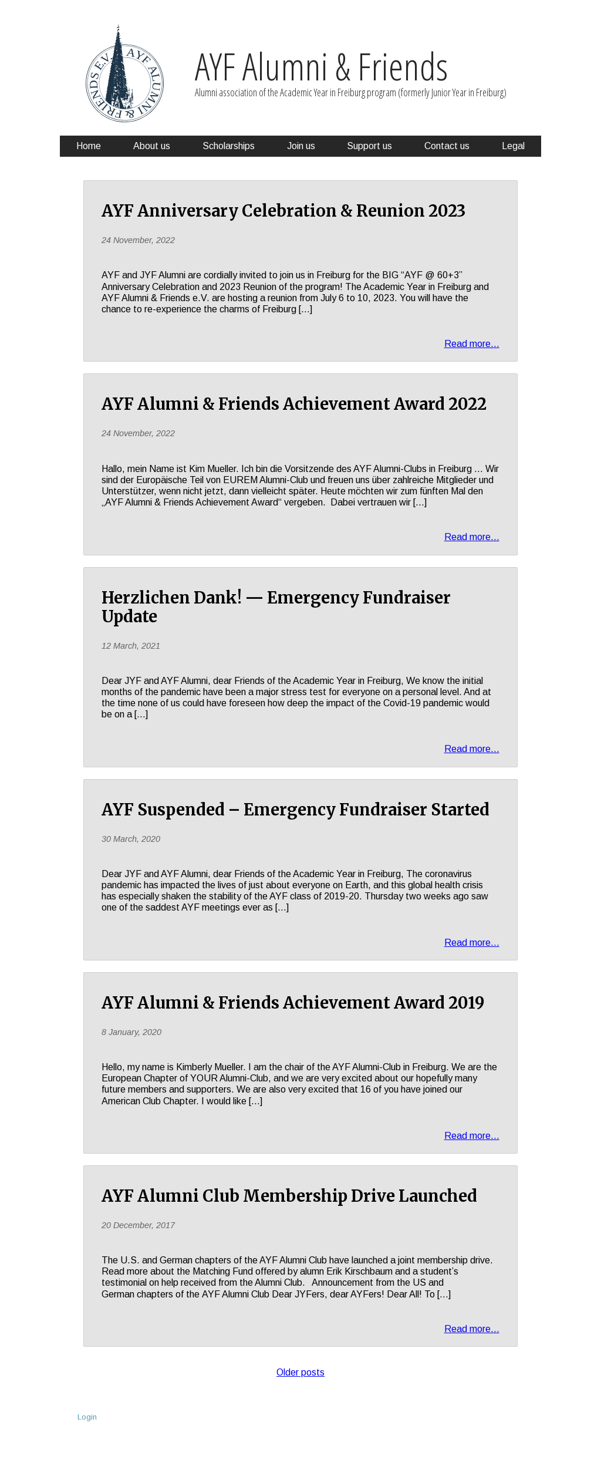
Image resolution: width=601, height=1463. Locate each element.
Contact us (447, 146)
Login (87, 1417)
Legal (513, 146)
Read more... (471, 344)
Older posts (300, 1372)
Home (88, 146)
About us (151, 146)
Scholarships (228, 146)
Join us (301, 146)
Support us (369, 146)
